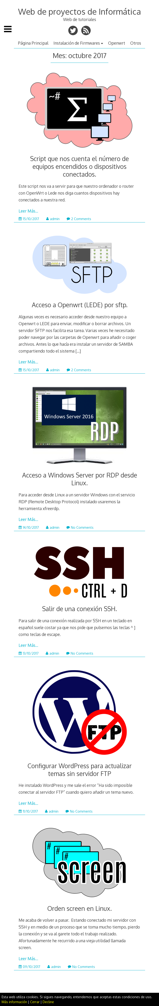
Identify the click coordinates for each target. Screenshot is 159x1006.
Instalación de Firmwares (76, 43)
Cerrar (35, 1002)
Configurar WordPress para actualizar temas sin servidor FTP (80, 769)
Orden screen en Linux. (79, 908)
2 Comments (79, 219)
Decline (48, 1002)
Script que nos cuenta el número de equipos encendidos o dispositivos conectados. (79, 166)
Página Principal (33, 43)
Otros (135, 43)
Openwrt (116, 43)
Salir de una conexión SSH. (79, 609)
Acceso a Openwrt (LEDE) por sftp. (79, 305)
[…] (78, 351)
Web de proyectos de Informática (79, 11)
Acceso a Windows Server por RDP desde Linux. (79, 479)
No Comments (80, 527)
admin (53, 219)
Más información (14, 1002)
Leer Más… (28, 210)
